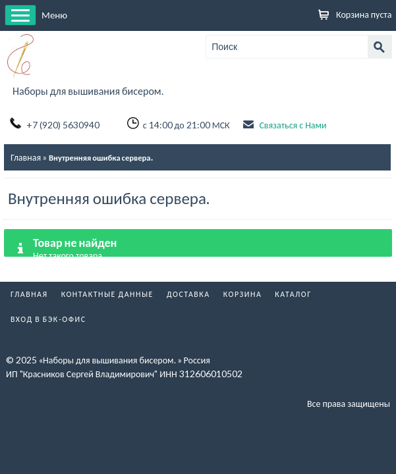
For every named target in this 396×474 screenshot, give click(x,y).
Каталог (293, 294)
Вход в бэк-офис (48, 319)
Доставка (188, 294)
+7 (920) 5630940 (62, 124)
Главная (26, 157)
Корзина (242, 294)
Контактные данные (107, 294)
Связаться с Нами (292, 124)
